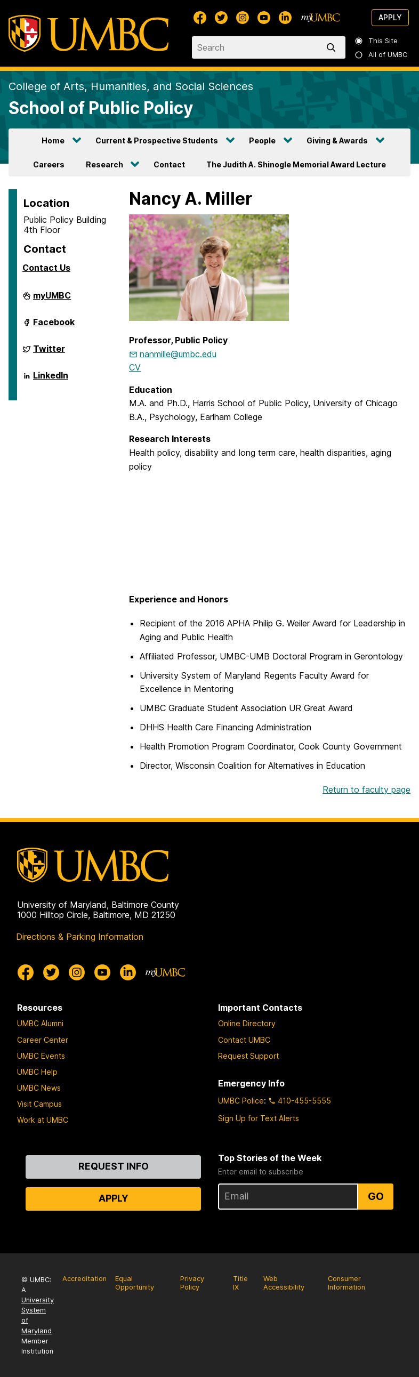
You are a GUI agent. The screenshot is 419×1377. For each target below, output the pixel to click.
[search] (333, 47)
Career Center (42, 1039)
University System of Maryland (37, 1315)
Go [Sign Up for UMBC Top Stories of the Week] (376, 1196)
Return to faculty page (366, 789)
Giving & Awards (337, 140)
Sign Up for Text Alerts (258, 1118)
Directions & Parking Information (79, 936)
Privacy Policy (192, 1283)
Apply (390, 17)
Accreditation (84, 1279)
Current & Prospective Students (156, 140)
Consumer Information (346, 1283)
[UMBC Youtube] (264, 17)
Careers (49, 164)
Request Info (113, 1166)
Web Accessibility (283, 1283)
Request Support (248, 1055)
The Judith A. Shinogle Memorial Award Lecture (296, 164)
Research (104, 164)
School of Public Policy (101, 108)
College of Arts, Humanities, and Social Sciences (131, 86)
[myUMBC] (320, 17)
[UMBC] (88, 33)
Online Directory (247, 1023)
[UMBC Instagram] (242, 17)
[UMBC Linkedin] (285, 17)
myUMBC (52, 299)
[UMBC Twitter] (221, 17)
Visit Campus (39, 1103)
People (262, 140)
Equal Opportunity (134, 1283)
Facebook (54, 326)
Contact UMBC (244, 1039)
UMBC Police (241, 1100)
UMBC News (39, 1087)
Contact (169, 164)
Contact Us (46, 267)
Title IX (240, 1283)
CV (135, 367)
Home (53, 140)
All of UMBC (382, 55)
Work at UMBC (42, 1119)
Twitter (49, 353)
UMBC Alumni (40, 1023)
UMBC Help (37, 1071)
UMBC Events (41, 1055)
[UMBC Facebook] (200, 17)
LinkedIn (50, 379)
